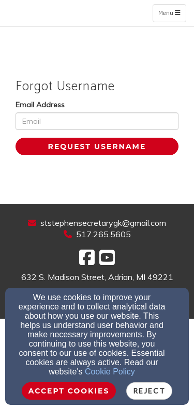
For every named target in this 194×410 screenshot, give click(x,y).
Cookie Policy (110, 371)
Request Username (97, 146)
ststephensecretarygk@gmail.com (103, 223)
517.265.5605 (103, 234)
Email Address (40, 104)
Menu (172, 13)
